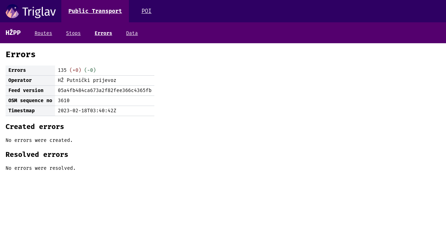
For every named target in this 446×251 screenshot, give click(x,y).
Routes (43, 33)
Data (132, 33)
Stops (73, 33)
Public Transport (95, 11)
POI (146, 11)
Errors (103, 33)
